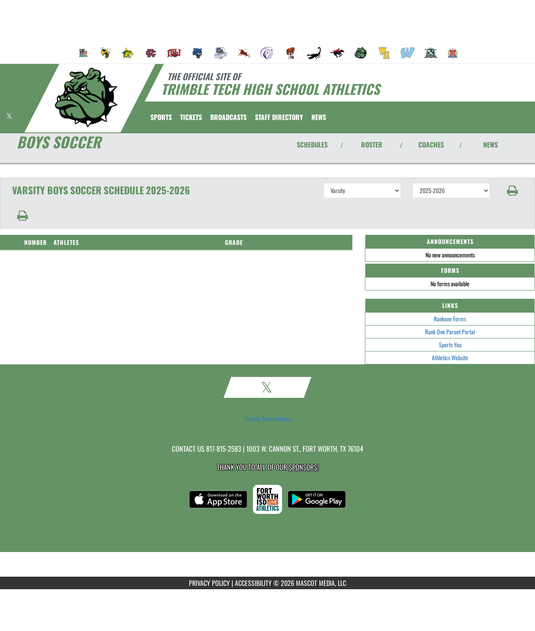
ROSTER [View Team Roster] (371, 144)
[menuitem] (83, 53)
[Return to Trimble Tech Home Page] (85, 97)
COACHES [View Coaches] (431, 144)
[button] (512, 190)
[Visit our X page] (9, 116)
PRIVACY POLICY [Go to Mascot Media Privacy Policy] (209, 583)
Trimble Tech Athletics (268, 419)
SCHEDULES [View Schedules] (312, 144)
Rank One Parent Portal (450, 331)
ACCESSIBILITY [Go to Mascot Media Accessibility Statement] (253, 583)
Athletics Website (450, 357)
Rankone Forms (450, 318)
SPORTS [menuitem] (161, 117)
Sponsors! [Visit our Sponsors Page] (303, 467)
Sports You (450, 344)
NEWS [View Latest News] (490, 144)
